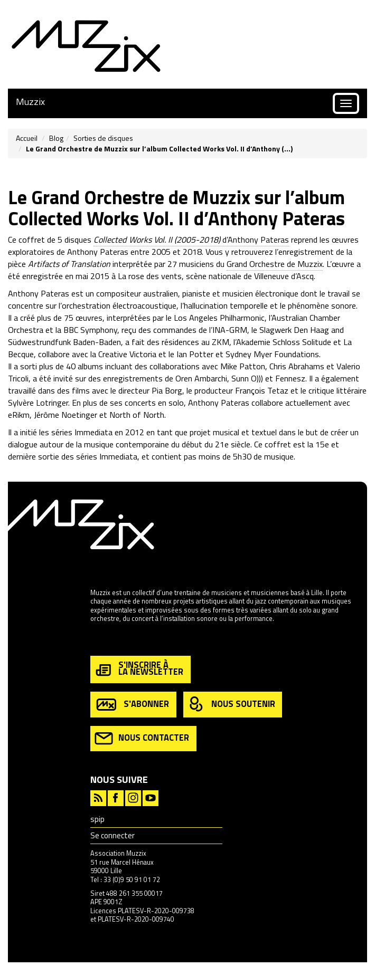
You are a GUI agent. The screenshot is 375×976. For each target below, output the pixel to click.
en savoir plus (111, 641)
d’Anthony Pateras (191, 239)
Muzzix (30, 101)
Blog (56, 137)
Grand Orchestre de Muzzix (275, 263)
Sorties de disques (103, 137)
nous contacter (142, 738)
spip (97, 819)
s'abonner (132, 704)
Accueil (27, 137)
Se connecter (112, 835)
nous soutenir (231, 704)
